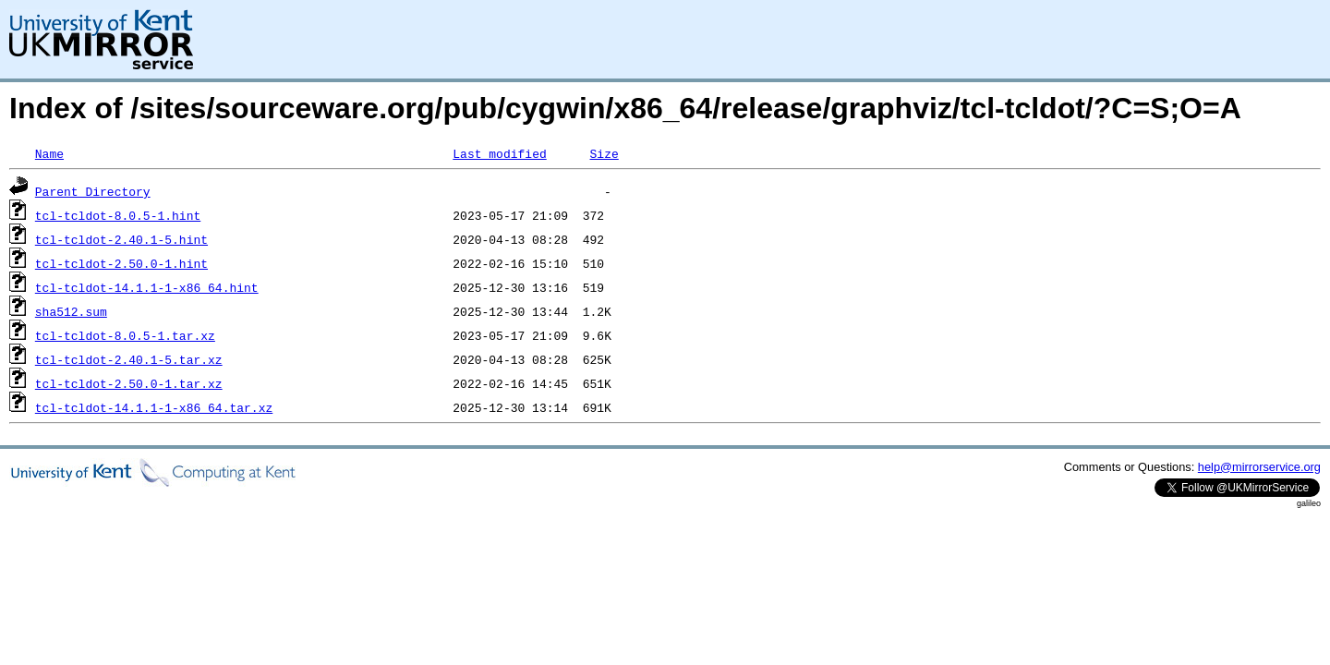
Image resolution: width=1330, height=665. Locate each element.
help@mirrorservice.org (1259, 467)
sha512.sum (71, 311)
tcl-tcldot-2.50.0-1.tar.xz (129, 383)
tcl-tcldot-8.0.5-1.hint (117, 215)
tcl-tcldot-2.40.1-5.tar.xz (129, 359)
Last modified (499, 153)
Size (603, 153)
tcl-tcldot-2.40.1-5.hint (121, 239)
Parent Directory (93, 191)
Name (49, 153)
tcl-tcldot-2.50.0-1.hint (121, 263)
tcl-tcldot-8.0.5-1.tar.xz (125, 335)
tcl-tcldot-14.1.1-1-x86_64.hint (147, 287)
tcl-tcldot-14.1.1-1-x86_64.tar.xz (153, 407)
